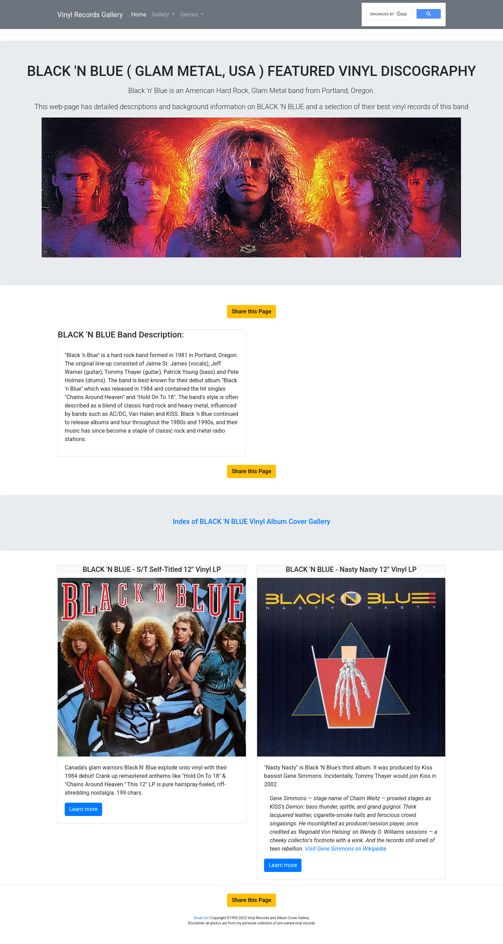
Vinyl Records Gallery (90, 14)
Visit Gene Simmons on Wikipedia (345, 848)
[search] (388, 14)
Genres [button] (189, 14)
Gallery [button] (161, 14)
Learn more (83, 809)
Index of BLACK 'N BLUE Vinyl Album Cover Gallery (252, 521)
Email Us (201, 918)
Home (140, 14)
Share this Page (251, 311)
